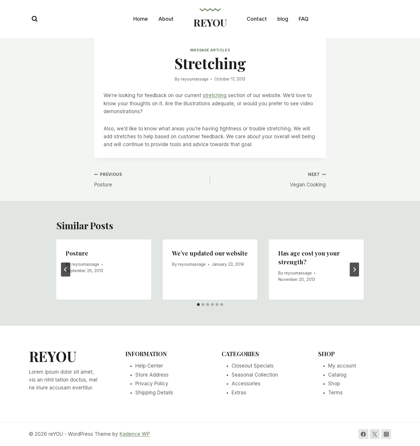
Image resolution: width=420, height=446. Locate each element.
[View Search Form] (35, 19)
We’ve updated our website (210, 253)
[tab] (198, 304)
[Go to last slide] (65, 270)
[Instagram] (386, 434)
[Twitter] (375, 434)
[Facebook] (363, 434)
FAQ (304, 19)
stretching (215, 95)
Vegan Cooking (270, 179)
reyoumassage (195, 79)
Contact (257, 19)
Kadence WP (135, 434)
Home (140, 19)
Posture (149, 179)
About (166, 19)
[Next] (354, 270)
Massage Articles (210, 50)
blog (282, 19)
